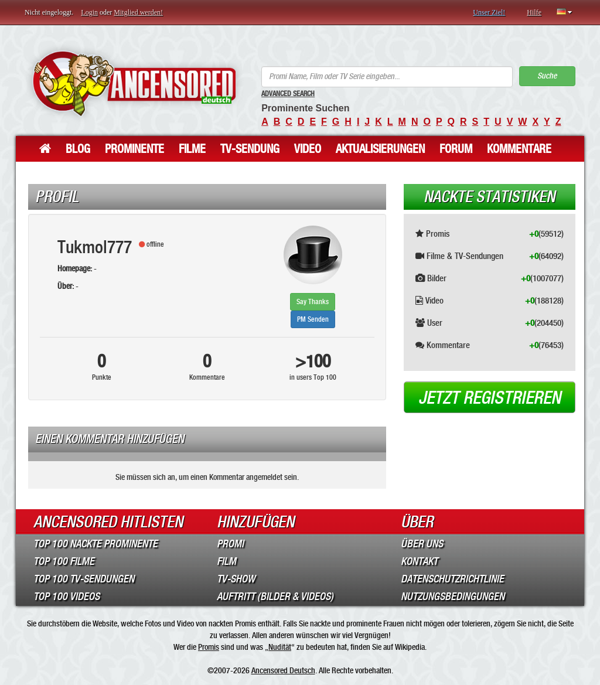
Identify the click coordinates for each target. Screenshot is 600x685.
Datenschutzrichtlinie (452, 578)
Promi (230, 543)
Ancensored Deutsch (283, 670)
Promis (208, 647)
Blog (78, 149)
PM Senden (313, 319)
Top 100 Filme (63, 561)
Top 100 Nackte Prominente (95, 543)
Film (226, 561)
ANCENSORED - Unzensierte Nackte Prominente (134, 83)
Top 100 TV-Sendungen (83, 578)
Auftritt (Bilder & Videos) (275, 596)
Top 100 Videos (66, 596)
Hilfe (534, 12)
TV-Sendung (249, 149)
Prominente (134, 149)
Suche (547, 76)
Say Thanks (312, 302)
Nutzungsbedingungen (452, 596)
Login (89, 12)
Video (307, 149)
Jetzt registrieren (489, 398)
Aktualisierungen (380, 149)
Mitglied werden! (138, 12)
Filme (192, 149)
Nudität (279, 647)
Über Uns (422, 543)
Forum (455, 149)
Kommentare (519, 149)
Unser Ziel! (489, 12)
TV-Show (236, 578)
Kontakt (419, 561)
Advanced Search (288, 94)
